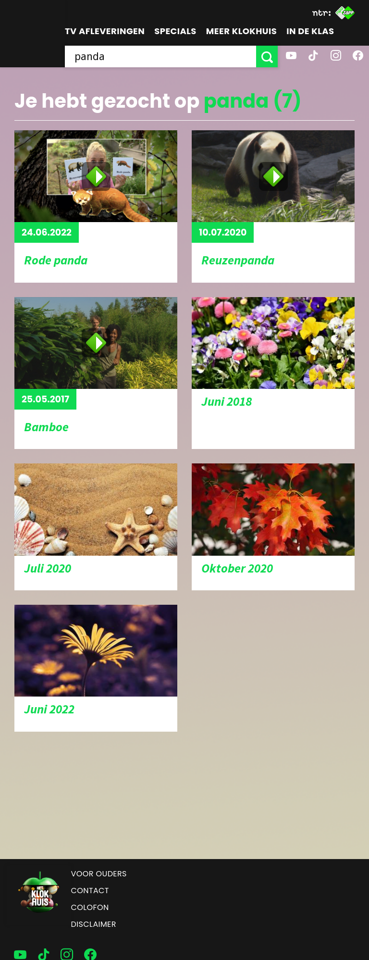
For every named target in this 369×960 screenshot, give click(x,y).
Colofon (90, 907)
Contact (90, 890)
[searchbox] (160, 56)
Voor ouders (99, 873)
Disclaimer (93, 924)
